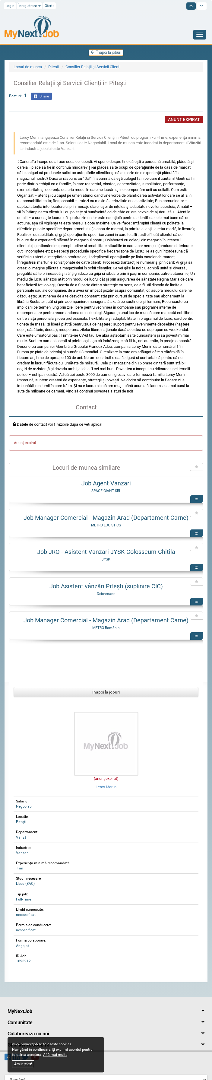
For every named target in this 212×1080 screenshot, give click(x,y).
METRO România (106, 628)
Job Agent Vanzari (106, 483)
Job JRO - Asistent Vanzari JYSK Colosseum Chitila (106, 551)
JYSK (106, 559)
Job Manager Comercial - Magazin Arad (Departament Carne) (106, 517)
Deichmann (106, 594)
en (202, 6)
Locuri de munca (28, 67)
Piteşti (53, 67)
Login (9, 6)
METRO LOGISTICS (106, 525)
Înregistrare (29, 6)
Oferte (49, 6)
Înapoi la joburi (106, 52)
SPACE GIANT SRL (106, 491)
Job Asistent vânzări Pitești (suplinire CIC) (106, 586)
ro (191, 6)
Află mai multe (55, 1055)
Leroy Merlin (106, 787)
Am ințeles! (23, 1064)
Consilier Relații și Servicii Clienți (92, 67)
